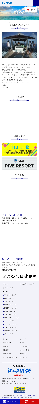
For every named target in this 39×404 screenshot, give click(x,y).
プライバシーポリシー (10, 357)
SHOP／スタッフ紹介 (27, 284)
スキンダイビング (10, 314)
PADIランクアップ (10, 308)
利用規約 (23, 354)
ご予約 (29, 401)
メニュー (6, 291)
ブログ (22, 343)
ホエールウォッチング (11, 318)
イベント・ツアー (8, 288)
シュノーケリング (10, 301)
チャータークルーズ (10, 324)
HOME (5, 284)
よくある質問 (24, 346)
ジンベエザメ (8, 334)
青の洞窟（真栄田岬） (11, 331)
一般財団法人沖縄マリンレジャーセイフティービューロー (18, 396)
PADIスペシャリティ (11, 311)
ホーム (4, 22)
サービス (6, 339)
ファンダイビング (10, 295)
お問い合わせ (10, 401)
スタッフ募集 (24, 350)
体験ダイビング (9, 298)
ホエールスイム (9, 321)
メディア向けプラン (10, 327)
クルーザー (23, 339)
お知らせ (6, 346)
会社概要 (6, 350)
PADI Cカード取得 (10, 305)
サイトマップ (24, 357)
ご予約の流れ (7, 343)
